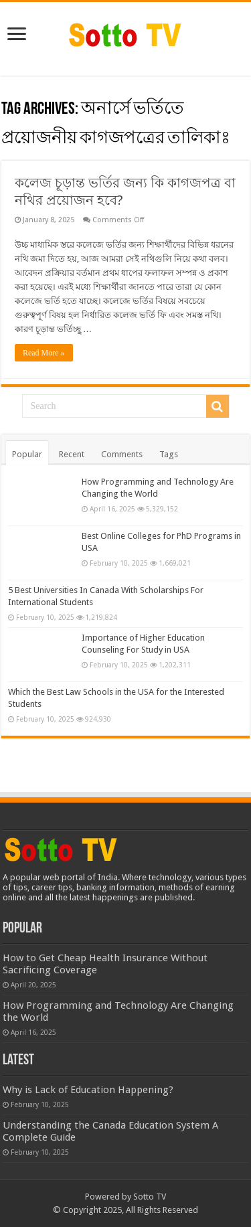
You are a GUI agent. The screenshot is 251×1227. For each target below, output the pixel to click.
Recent (71, 454)
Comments (122, 454)
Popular (27, 454)
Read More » (44, 352)
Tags (168, 454)
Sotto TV (149, 1197)
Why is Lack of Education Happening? (88, 1090)
